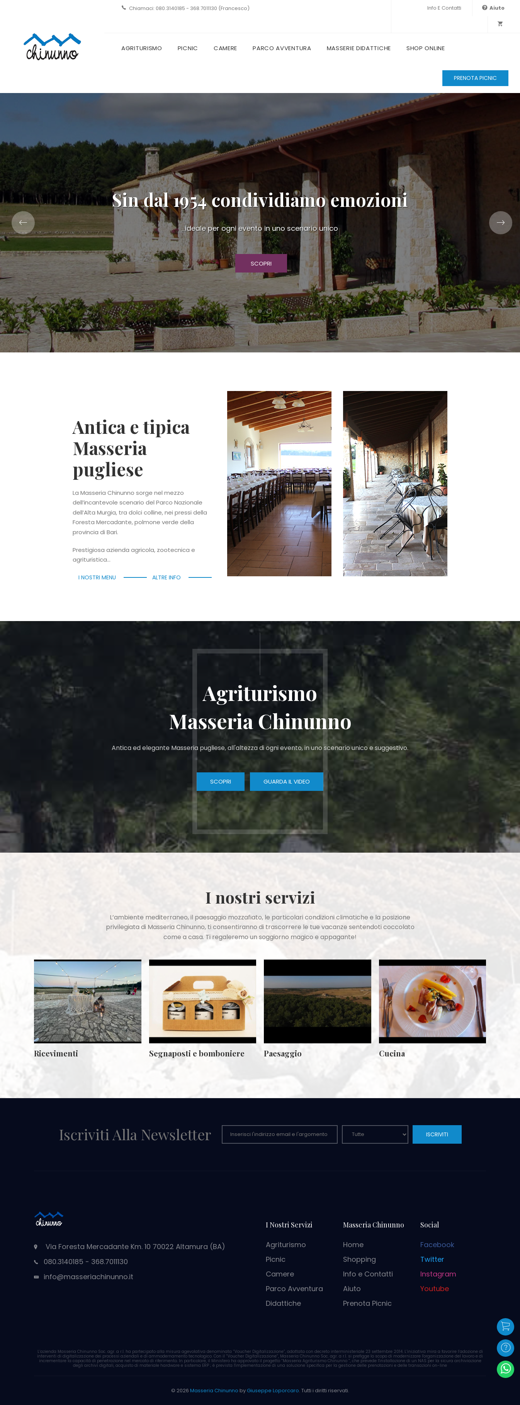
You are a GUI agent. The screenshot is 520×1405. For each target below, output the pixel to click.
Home (353, 1244)
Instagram (438, 1274)
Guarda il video (286, 781)
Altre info (166, 577)
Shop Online (425, 48)
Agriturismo (141, 48)
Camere (225, 48)
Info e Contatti (444, 8)
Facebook (437, 1244)
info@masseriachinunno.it (88, 1276)
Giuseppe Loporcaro (273, 1390)
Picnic (188, 48)
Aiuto (352, 1288)
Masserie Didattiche (359, 48)
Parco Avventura (282, 48)
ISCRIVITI (437, 1134)
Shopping (359, 1259)
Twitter (432, 1259)
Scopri (261, 263)
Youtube (434, 1288)
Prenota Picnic (367, 1303)
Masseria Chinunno (214, 1390)
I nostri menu (97, 577)
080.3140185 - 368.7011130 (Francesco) (203, 8)
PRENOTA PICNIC (475, 78)
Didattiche (283, 1303)
